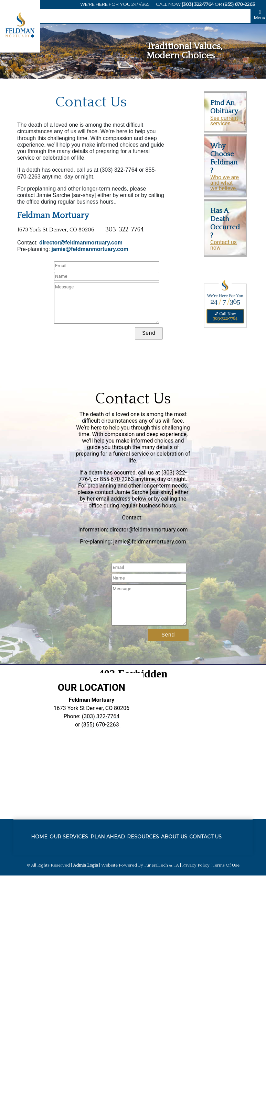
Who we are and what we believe (224, 183)
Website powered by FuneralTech (134, 865)
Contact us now (223, 245)
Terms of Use (226, 865)
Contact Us (133, 399)
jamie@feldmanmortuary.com (90, 249)
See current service (224, 121)
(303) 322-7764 (198, 4)
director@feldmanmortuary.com (81, 242)
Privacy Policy (196, 865)
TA (176, 865)
